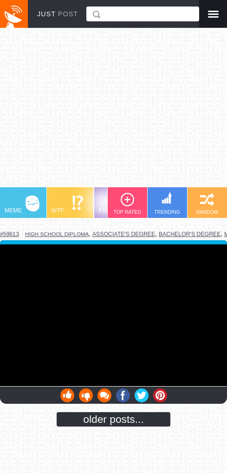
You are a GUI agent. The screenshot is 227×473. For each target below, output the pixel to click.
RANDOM (207, 204)
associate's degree (123, 234)
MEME (22, 205)
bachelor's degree (190, 234)
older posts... (113, 419)
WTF (67, 205)
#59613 (9, 234)
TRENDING (167, 203)
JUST (57, 14)
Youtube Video (113, 315)
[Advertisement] (113, 112)
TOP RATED (127, 204)
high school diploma (57, 234)
